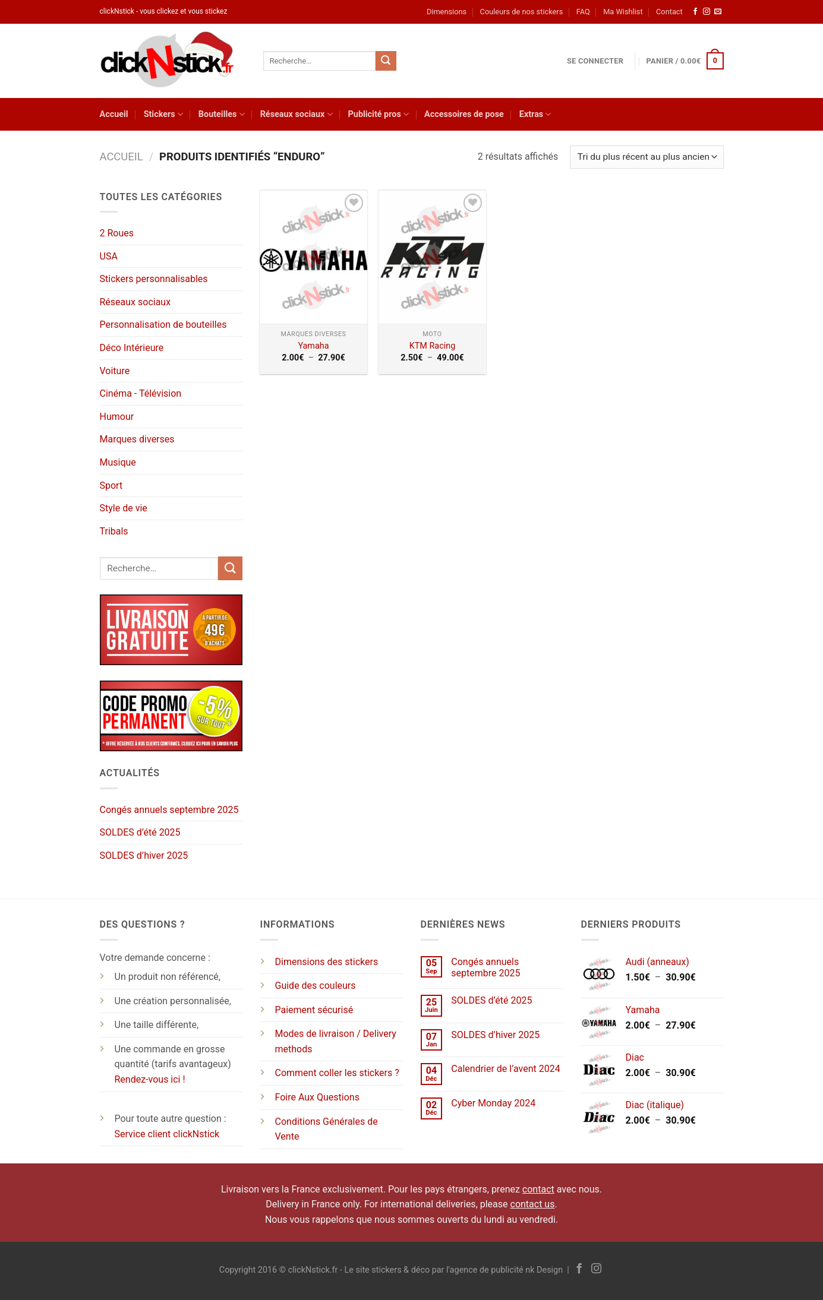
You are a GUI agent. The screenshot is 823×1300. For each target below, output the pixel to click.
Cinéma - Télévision (141, 393)
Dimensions (446, 11)
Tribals (114, 531)
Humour (117, 416)
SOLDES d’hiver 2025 (144, 855)
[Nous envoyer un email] (717, 12)
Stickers (163, 114)
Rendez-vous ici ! (150, 1079)
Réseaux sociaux (296, 114)
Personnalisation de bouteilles (163, 324)
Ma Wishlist (622, 11)
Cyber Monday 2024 (493, 1103)
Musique (118, 462)
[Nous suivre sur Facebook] (695, 12)
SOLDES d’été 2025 (140, 832)
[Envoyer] (386, 61)
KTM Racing (432, 346)
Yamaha (313, 346)
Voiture (115, 371)
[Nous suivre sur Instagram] (706, 12)
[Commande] (646, 157)
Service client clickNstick (167, 1134)
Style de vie (123, 508)
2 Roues (117, 233)
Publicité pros (378, 114)
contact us (532, 1204)
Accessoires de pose (464, 114)
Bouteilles (221, 114)
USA (109, 256)
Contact (669, 11)
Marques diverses (137, 439)
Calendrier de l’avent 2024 (505, 1068)
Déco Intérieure (132, 347)
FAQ (583, 11)
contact (538, 1189)
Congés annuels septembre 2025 (169, 809)
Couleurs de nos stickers (521, 11)
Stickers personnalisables (154, 278)
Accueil (114, 114)
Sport (111, 485)
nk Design (544, 1270)
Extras (535, 114)
